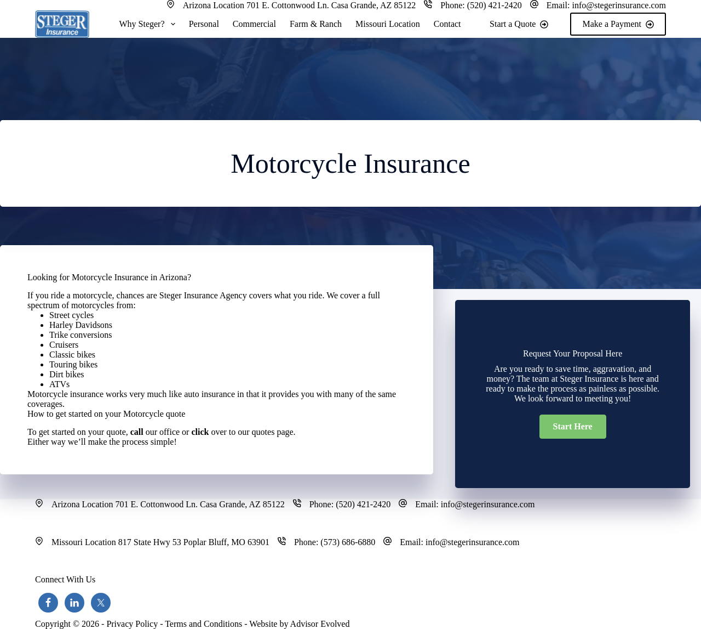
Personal (204, 24)
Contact (447, 24)
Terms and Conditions (203, 623)
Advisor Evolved (320, 623)
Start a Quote (519, 24)
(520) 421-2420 (494, 5)
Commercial (254, 24)
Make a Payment (618, 24)
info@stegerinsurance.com (619, 5)
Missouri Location (387, 24)
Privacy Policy (132, 623)
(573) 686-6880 (347, 542)
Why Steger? (149, 24)
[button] (572, 427)
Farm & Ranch (316, 24)
